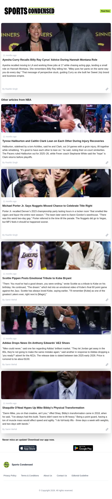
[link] (107, 89)
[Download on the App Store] (28, 448)
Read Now (105, 11)
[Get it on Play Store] (83, 448)
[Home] (50, 11)
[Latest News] (105, 11)
